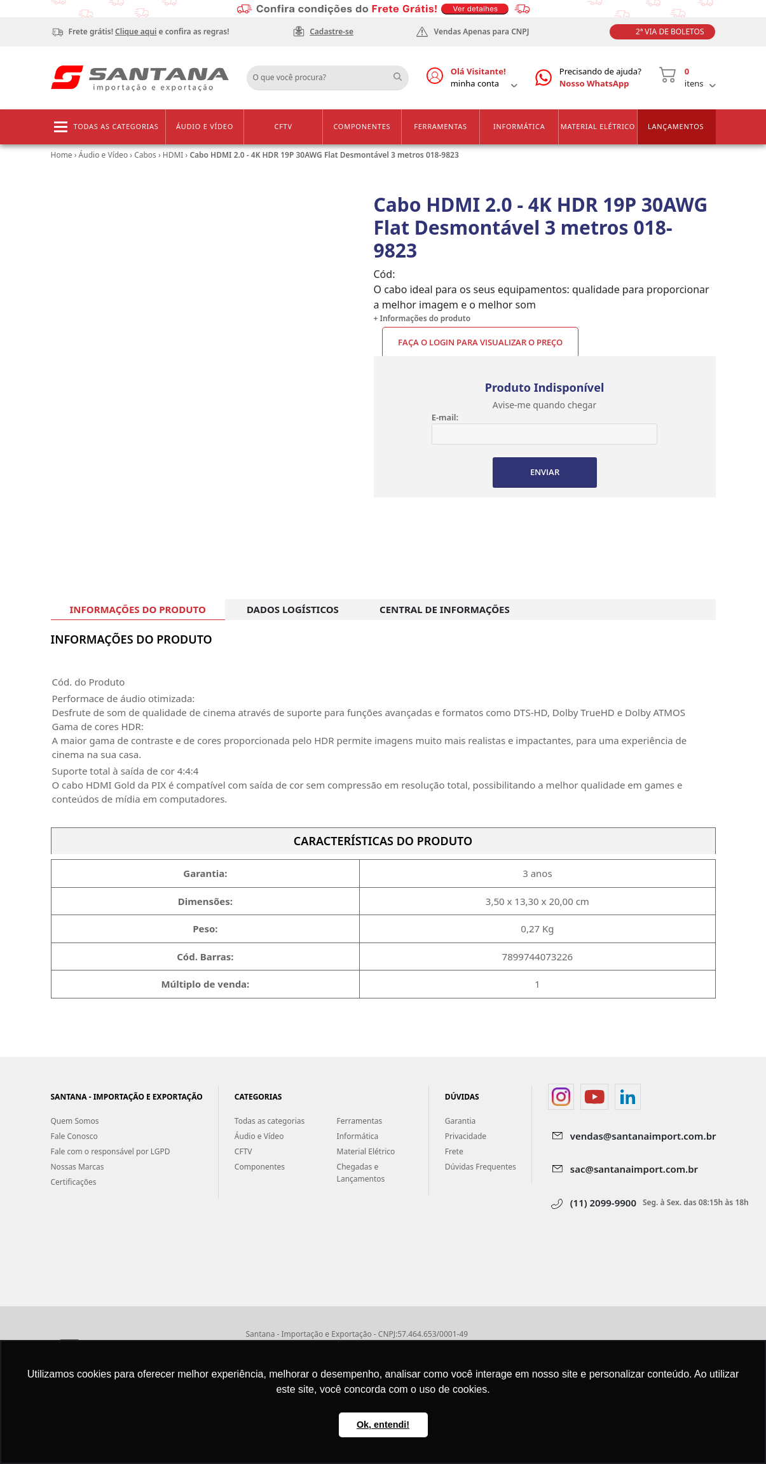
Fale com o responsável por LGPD (110, 1152)
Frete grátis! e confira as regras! (149, 31)
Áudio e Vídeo (204, 126)
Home (61, 154)
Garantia (460, 1121)
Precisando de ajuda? (600, 78)
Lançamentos (676, 126)
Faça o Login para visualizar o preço (480, 342)
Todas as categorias (116, 126)
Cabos (145, 154)
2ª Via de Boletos (670, 31)
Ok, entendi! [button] (383, 1424)
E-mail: (445, 417)
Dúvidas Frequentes (480, 1167)
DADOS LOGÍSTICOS (293, 609)
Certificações (74, 1182)
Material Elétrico (598, 126)
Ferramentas (440, 126)
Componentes (361, 126)
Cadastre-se (331, 31)
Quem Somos (75, 1121)
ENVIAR (544, 472)
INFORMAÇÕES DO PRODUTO (138, 609)
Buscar (402, 73)
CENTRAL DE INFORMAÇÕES (445, 609)
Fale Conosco (74, 1136)
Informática (519, 126)
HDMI (173, 154)
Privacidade (465, 1136)
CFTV (283, 126)
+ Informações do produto (422, 318)
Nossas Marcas (77, 1167)
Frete (454, 1152)
